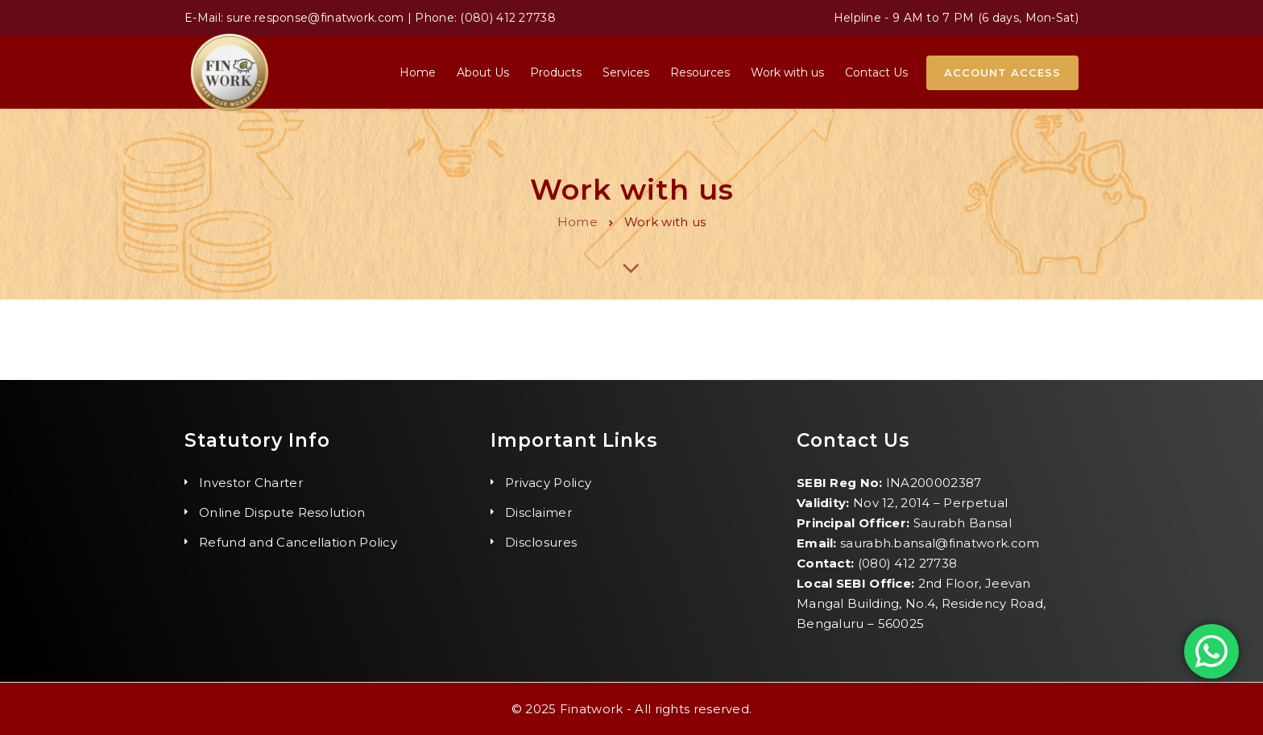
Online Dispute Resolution (282, 512)
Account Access (1002, 72)
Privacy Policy (548, 482)
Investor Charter (251, 482)
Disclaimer (538, 512)
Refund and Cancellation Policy (298, 542)
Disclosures (541, 542)
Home (577, 221)
